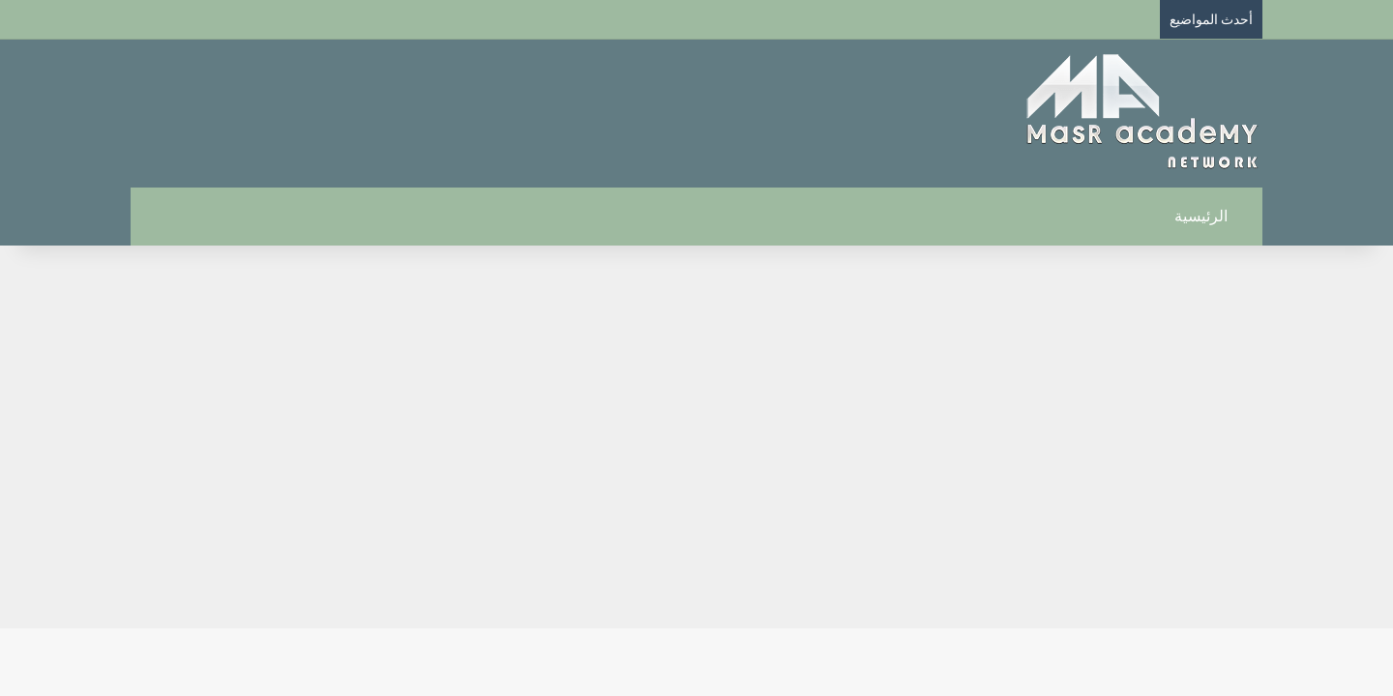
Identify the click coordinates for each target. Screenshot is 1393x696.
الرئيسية (1211, 216)
